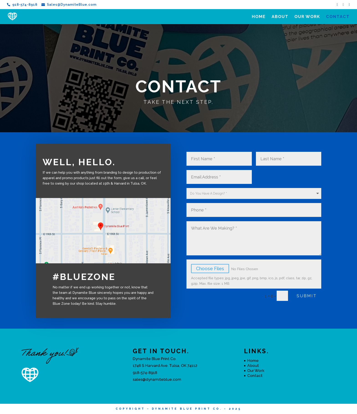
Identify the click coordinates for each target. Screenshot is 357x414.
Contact (338, 17)
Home (259, 17)
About (280, 17)
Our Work (307, 17)
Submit (307, 295)
